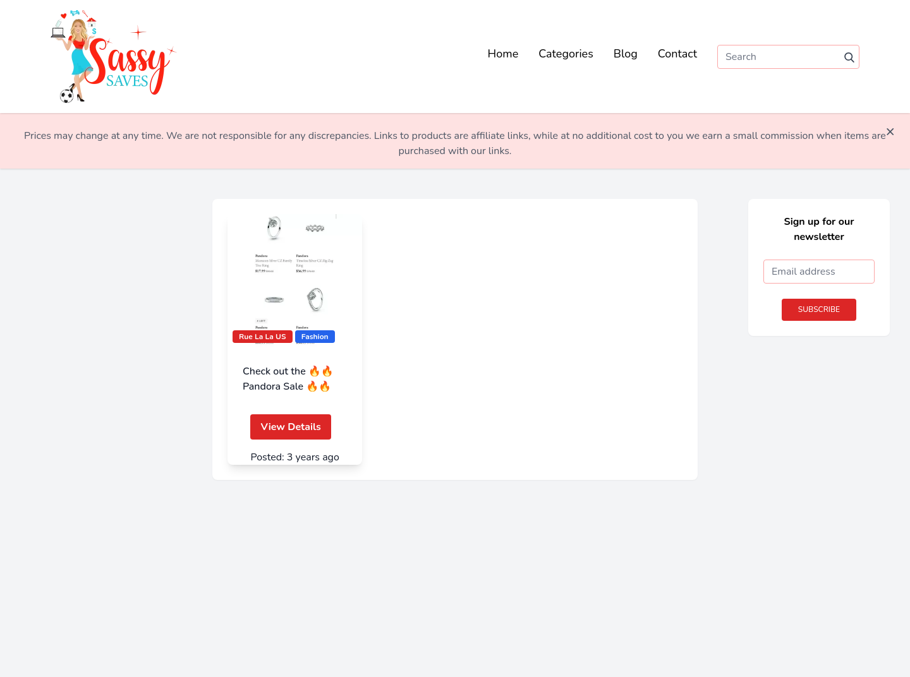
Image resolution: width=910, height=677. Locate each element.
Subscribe (819, 309)
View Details (290, 427)
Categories (565, 53)
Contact (677, 53)
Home (503, 53)
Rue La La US (262, 337)
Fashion (315, 337)
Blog (626, 53)
